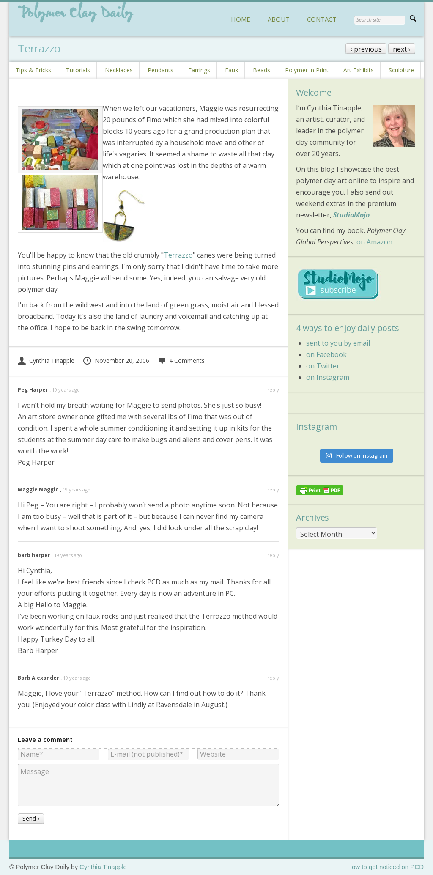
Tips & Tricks (33, 70)
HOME (240, 19)
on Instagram (327, 377)
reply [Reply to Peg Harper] (273, 390)
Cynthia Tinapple (46, 361)
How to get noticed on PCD (385, 866)
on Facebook (326, 354)
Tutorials (78, 70)
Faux (231, 70)
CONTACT (322, 19)
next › (402, 49)
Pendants (160, 70)
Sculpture (401, 70)
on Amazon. (375, 242)
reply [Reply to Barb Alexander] (273, 678)
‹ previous (366, 49)
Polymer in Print (307, 70)
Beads (261, 70)
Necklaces (119, 70)
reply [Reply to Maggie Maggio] (273, 489)
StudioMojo (351, 214)
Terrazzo (178, 255)
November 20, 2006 (116, 361)
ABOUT (279, 19)
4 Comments (181, 361)
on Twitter (323, 365)
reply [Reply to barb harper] (273, 555)
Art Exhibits (358, 70)
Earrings (199, 70)
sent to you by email (338, 343)
